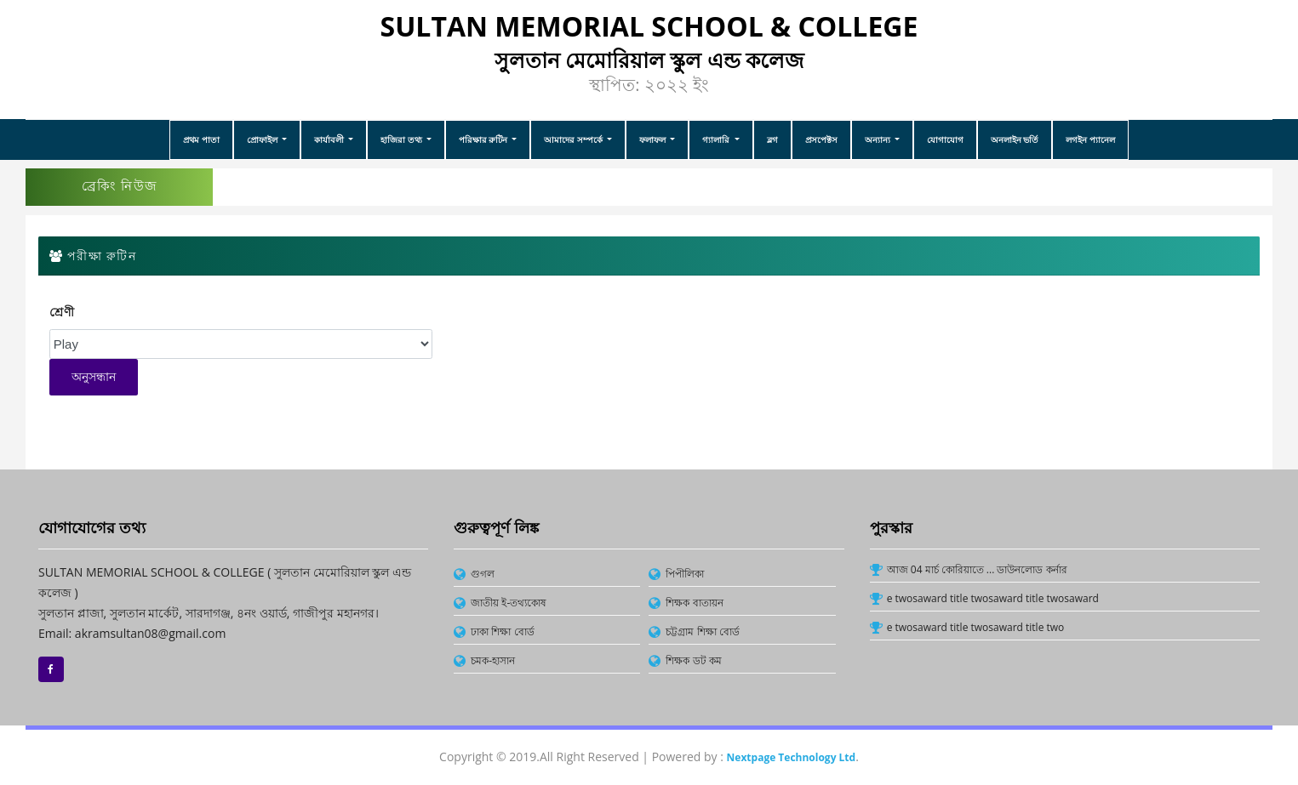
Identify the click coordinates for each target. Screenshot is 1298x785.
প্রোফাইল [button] (263, 139)
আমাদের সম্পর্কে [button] (574, 139)
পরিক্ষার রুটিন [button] (484, 139)
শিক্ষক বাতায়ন (694, 602)
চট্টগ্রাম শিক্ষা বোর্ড (702, 631)
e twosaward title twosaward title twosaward (993, 598)
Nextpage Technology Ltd (791, 757)
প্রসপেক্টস (821, 139)
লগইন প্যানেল (1090, 139)
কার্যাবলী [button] (330, 139)
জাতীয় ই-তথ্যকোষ (508, 602)
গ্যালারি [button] (717, 139)
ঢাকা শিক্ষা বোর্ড (502, 631)
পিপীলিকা (685, 573)
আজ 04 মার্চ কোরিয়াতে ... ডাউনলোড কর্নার (977, 569)
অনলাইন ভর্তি (1015, 139)
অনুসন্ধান (93, 377)
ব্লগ (772, 139)
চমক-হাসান (493, 660)
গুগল (483, 573)
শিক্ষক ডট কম (693, 660)
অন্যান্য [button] (879, 139)
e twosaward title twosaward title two (976, 627)
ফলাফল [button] (653, 139)
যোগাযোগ (945, 139)
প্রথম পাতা (201, 139)
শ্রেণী (62, 312)
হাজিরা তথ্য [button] (402, 139)
